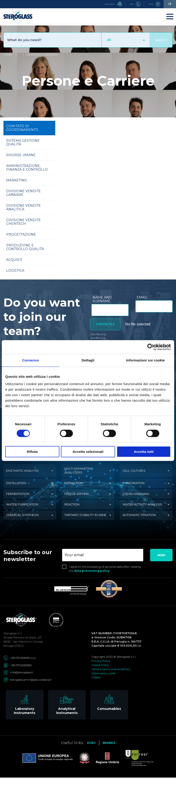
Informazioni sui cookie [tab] (145, 360)
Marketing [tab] (16, 180)
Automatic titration (142, 535)
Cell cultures (137, 472)
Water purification (26, 517)
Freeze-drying (79, 501)
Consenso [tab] (30, 360)
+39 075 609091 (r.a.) (19, 681)
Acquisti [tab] (14, 260)
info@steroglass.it (18, 695)
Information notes (103, 696)
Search (161, 40)
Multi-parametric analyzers (82, 472)
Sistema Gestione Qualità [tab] (23, 142)
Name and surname (102, 299)
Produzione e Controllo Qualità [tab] (25, 247)
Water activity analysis (137, 517)
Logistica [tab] (15, 270)
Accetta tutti (144, 452)
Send (161, 578)
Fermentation (21, 501)
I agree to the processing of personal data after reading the (105, 592)
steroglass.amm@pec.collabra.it (27, 702)
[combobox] (125, 40)
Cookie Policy (100, 688)
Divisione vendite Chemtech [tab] (23, 222)
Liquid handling (139, 501)
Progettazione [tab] (21, 234)
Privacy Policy (100, 684)
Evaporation (135, 488)
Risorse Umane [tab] (21, 155)
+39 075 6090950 (17, 688)
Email (142, 297)
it (169, 4)
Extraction (76, 488)
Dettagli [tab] (88, 360)
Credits (96, 700)
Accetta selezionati (87, 452)
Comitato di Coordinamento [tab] (22, 128)
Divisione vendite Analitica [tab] (23, 207)
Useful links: (72, 766)
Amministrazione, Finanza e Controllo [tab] (27, 168)
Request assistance (93, 4)
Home (7, 54)
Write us (151, 4)
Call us (125, 4)
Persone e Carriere (42, 54)
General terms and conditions (110, 692)
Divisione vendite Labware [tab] (23, 193)
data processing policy (92, 594)
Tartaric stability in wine (84, 535)
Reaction (74, 517)
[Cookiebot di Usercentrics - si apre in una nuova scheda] (151, 347)
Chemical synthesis (26, 535)
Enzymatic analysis (25, 472)
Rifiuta (32, 452)
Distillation (19, 488)
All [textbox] (109, 40)
